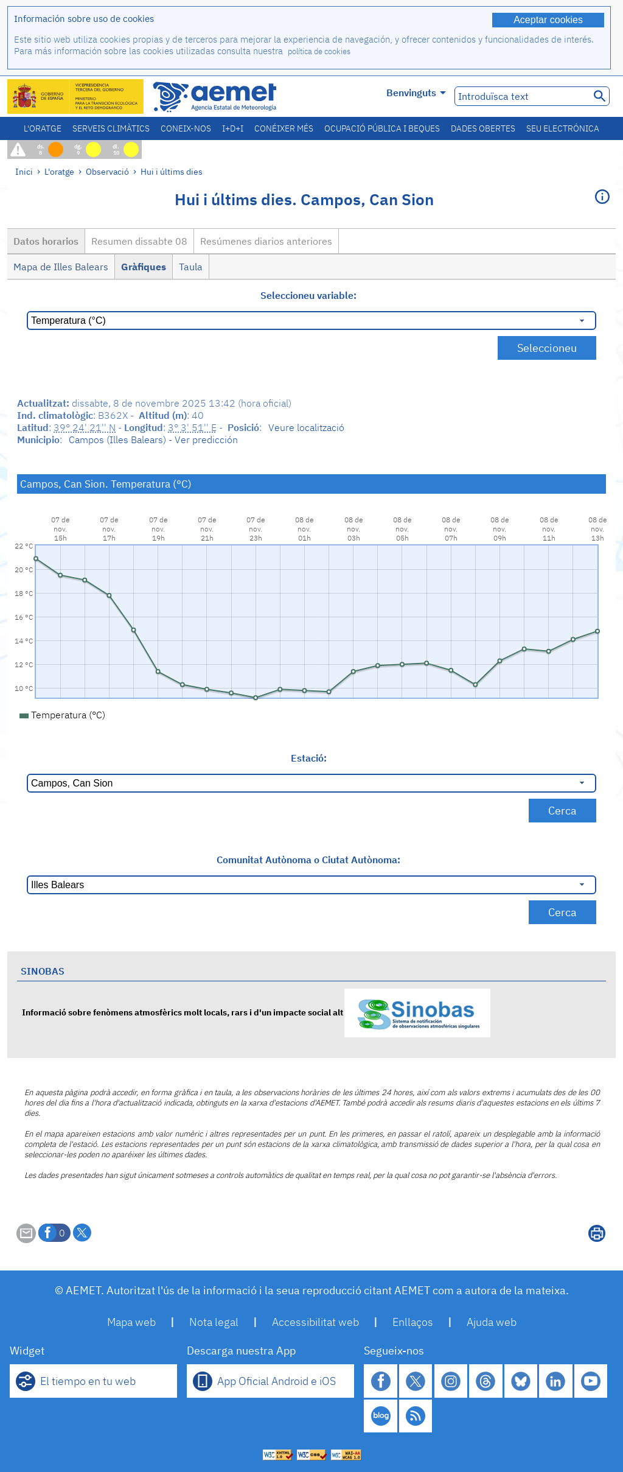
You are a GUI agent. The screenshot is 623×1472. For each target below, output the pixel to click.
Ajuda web (492, 1322)
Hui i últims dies (172, 171)
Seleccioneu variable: (308, 295)
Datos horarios (45, 241)
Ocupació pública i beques (382, 128)
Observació (107, 171)
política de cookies (319, 51)
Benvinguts (416, 92)
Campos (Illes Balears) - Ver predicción (153, 439)
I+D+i (232, 128)
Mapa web (131, 1322)
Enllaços (412, 1322)
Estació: (309, 758)
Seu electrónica (562, 128)
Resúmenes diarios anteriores (266, 241)
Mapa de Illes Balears (60, 267)
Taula (191, 267)
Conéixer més (283, 128)
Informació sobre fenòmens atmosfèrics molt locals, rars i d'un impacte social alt (256, 1012)
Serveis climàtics (111, 128)
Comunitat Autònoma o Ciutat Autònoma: (308, 859)
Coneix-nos (186, 128)
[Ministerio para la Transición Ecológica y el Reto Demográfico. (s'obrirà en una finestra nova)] (76, 96)
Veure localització (306, 427)
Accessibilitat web (315, 1322)
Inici (24, 171)
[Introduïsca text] (521, 96)
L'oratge (42, 128)
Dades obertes (483, 128)
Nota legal (213, 1322)
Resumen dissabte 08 (139, 241)
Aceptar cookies (548, 20)
